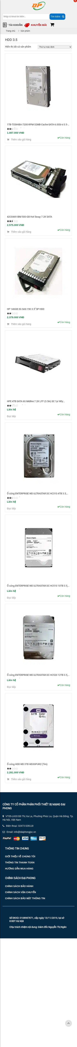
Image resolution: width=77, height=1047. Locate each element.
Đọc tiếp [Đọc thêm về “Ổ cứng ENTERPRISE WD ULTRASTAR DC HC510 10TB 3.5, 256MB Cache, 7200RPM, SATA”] (11, 598)
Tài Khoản (15, 24)
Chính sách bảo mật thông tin (25, 898)
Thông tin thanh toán (19, 862)
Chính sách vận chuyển (20, 892)
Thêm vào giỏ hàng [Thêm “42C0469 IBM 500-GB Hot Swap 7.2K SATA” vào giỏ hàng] (21, 232)
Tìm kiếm (57, 16)
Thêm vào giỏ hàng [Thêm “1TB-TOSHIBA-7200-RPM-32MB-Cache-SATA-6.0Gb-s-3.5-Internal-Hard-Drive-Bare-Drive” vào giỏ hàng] (21, 139)
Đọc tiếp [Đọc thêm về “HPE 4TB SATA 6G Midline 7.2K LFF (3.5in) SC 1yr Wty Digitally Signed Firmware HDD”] (11, 416)
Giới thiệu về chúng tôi (20, 856)
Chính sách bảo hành (19, 886)
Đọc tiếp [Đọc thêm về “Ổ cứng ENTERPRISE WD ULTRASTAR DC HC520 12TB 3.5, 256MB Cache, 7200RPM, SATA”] (11, 687)
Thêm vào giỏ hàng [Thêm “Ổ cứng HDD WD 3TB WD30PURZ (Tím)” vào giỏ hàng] (21, 779)
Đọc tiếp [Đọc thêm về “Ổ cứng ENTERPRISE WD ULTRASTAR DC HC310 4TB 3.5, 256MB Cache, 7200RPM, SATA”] (11, 508)
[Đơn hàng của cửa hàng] (55, 47)
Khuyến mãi (39, 24)
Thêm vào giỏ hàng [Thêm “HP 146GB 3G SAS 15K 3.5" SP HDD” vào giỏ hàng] (21, 324)
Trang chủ (10, 31)
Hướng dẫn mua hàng (19, 868)
